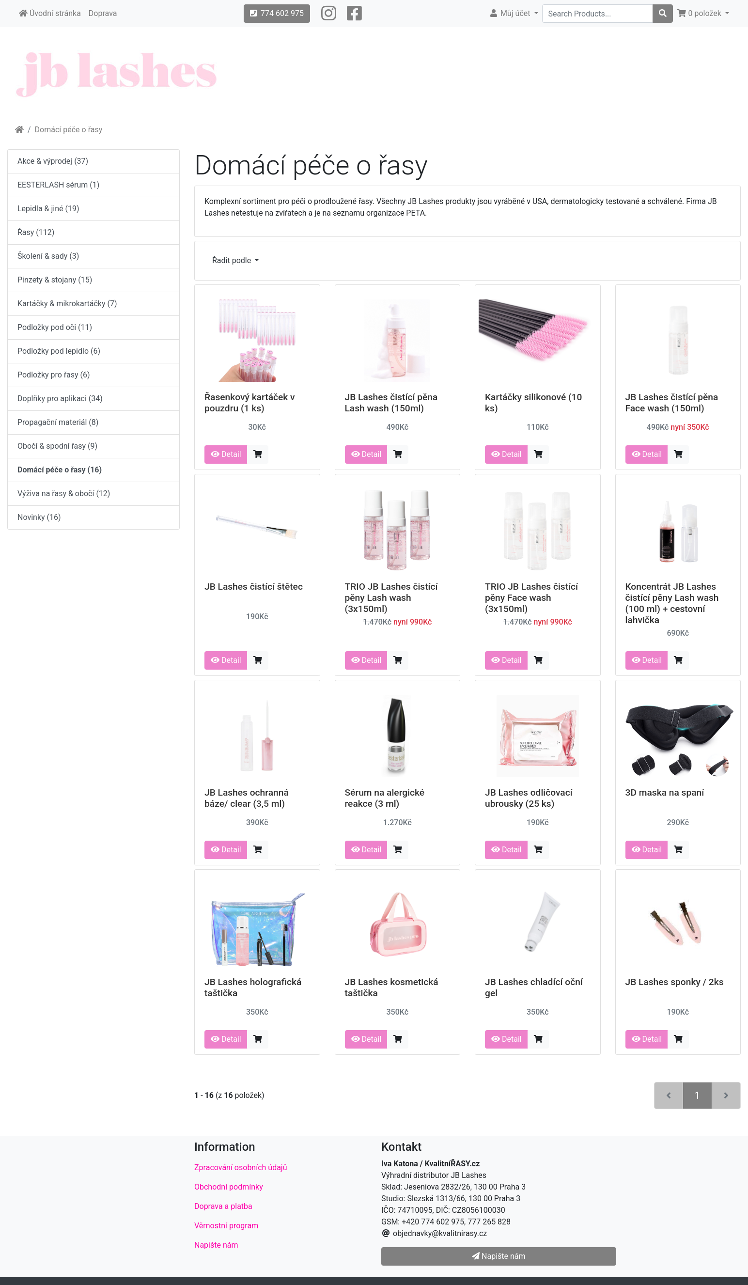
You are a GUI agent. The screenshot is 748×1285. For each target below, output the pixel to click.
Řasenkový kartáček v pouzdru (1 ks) (249, 403)
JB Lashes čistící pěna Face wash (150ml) (671, 403)
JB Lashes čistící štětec (253, 586)
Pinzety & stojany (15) (54, 279)
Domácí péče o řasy (69, 129)
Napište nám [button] (498, 1256)
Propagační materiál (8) (57, 422)
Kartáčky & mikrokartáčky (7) (67, 303)
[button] (328, 13)
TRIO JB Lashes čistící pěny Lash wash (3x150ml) (391, 597)
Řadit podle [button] (232, 260)
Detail (226, 454)
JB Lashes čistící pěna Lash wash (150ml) (391, 403)
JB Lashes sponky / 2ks (674, 981)
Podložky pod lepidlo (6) (58, 351)
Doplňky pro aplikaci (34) (60, 398)
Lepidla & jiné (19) (48, 208)
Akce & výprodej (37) (52, 161)
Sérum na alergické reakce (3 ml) (385, 798)
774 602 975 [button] (277, 13)
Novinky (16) (39, 517)
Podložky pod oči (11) (54, 327)
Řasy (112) (35, 232)
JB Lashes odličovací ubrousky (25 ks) (529, 798)
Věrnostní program (226, 1225)
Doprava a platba (223, 1206)
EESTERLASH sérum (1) (58, 184)
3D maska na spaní (664, 792)
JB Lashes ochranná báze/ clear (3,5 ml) (246, 798)
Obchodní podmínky (228, 1186)
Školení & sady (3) (48, 256)
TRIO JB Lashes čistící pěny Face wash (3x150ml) (531, 597)
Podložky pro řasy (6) (53, 374)
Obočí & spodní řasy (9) (57, 446)
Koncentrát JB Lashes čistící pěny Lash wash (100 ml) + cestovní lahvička (672, 603)
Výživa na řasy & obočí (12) (63, 493)
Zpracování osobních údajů (240, 1167)
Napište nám (216, 1245)
